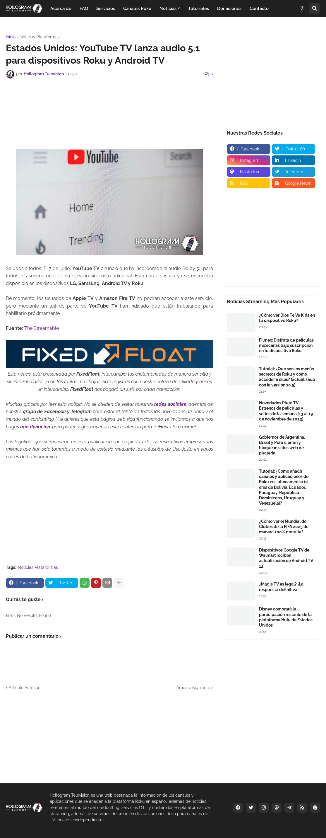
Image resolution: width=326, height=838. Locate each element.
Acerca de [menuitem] (60, 8)
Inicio (11, 37)
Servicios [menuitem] (105, 8)
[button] (302, 8)
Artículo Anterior (24, 687)
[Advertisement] (112, 99)
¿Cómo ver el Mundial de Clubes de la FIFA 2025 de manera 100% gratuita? (283, 526)
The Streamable (41, 328)
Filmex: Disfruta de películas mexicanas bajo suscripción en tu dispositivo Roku (286, 345)
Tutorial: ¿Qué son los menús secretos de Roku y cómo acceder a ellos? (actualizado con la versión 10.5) (287, 377)
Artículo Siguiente (193, 687)
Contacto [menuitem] (259, 8)
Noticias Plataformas (40, 37)
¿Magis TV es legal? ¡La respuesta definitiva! (281, 587)
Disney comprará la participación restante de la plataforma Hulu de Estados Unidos (286, 617)
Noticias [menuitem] (167, 8)
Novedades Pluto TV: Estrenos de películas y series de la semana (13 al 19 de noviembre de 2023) (286, 411)
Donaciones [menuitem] (229, 8)
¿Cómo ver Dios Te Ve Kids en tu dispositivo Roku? (287, 318)
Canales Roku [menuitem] (137, 8)
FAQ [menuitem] (84, 8)
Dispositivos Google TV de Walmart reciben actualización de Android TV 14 (286, 558)
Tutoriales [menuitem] (198, 8)
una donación (35, 427)
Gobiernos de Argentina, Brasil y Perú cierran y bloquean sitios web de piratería (282, 445)
